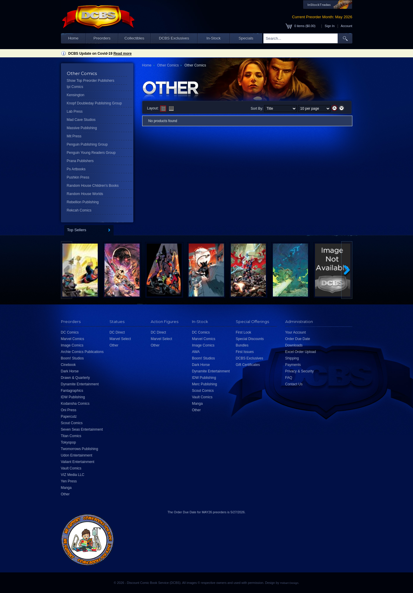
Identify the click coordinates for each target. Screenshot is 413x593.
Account (346, 26)
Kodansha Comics (75, 404)
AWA (196, 352)
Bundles (242, 345)
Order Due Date (297, 339)
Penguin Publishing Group (87, 144)
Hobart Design (289, 582)
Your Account (295, 332)
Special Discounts (250, 339)
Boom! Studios (72, 358)
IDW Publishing (73, 397)
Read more (122, 53)
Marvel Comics (72, 339)
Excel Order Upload (300, 352)
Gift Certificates (248, 365)
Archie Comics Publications (82, 352)
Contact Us (294, 384)
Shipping (292, 358)
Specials (246, 38)
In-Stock (213, 38)
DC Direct (117, 332)
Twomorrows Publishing (79, 449)
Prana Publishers (80, 161)
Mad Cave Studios (81, 120)
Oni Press (69, 410)
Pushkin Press (78, 177)
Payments (293, 365)
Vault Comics (71, 468)
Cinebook (68, 365)
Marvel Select (120, 339)
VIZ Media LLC (72, 475)
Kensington (75, 95)
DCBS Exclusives (174, 38)
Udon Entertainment (76, 455)
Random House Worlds (85, 194)
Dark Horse (70, 371)
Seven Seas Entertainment (82, 429)
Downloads (294, 345)
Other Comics (168, 65)
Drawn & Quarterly (75, 378)
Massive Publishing (82, 128)
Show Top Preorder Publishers (91, 81)
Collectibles (134, 38)
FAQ (288, 378)
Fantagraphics (72, 391)
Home (73, 38)
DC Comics (70, 332)
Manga (66, 488)
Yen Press (69, 481)
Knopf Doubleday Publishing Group (94, 103)
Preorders (102, 38)
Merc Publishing (204, 384)
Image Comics (72, 345)
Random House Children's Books (93, 186)
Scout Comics (72, 423)
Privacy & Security (299, 371)
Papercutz (69, 416)
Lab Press (75, 111)
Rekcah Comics (79, 210)
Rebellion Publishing (83, 202)
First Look (243, 332)
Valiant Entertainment (77, 462)
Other (65, 494)
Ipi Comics (75, 87)
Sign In (330, 26)
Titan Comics (71, 436)
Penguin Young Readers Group (91, 153)
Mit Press (74, 136)
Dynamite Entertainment (80, 384)
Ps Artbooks (76, 169)
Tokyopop (68, 442)
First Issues (245, 352)
